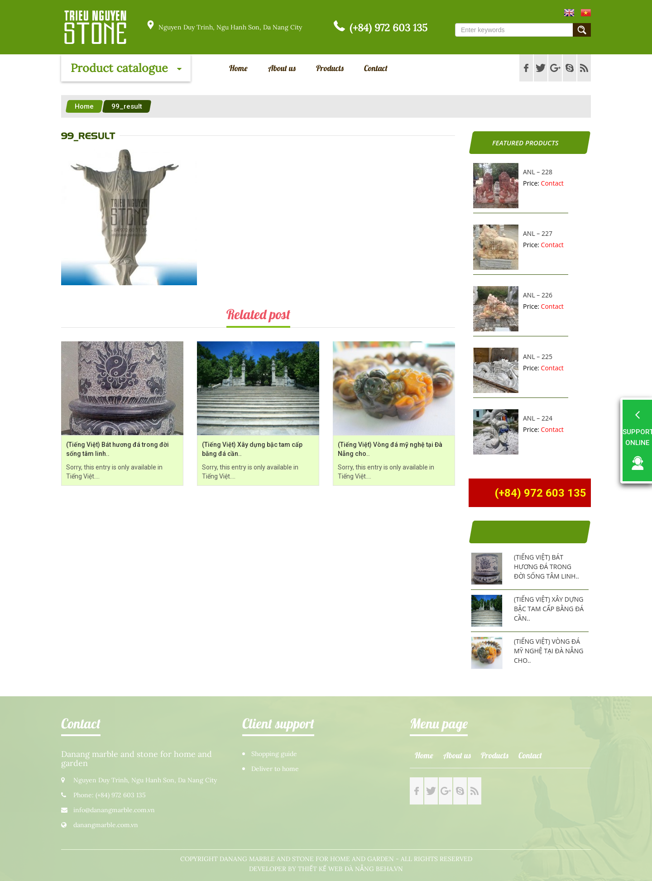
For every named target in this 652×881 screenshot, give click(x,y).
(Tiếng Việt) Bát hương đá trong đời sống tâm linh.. (546, 566)
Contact (376, 68)
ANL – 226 (537, 295)
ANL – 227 (537, 233)
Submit (582, 30)
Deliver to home (275, 769)
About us (282, 68)
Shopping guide (274, 754)
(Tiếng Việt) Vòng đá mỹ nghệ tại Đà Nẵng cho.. (548, 651)
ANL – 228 (537, 172)
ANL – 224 (537, 418)
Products (330, 68)
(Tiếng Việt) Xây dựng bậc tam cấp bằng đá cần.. (549, 608)
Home (238, 68)
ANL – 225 (537, 356)
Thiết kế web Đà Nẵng (336, 869)
